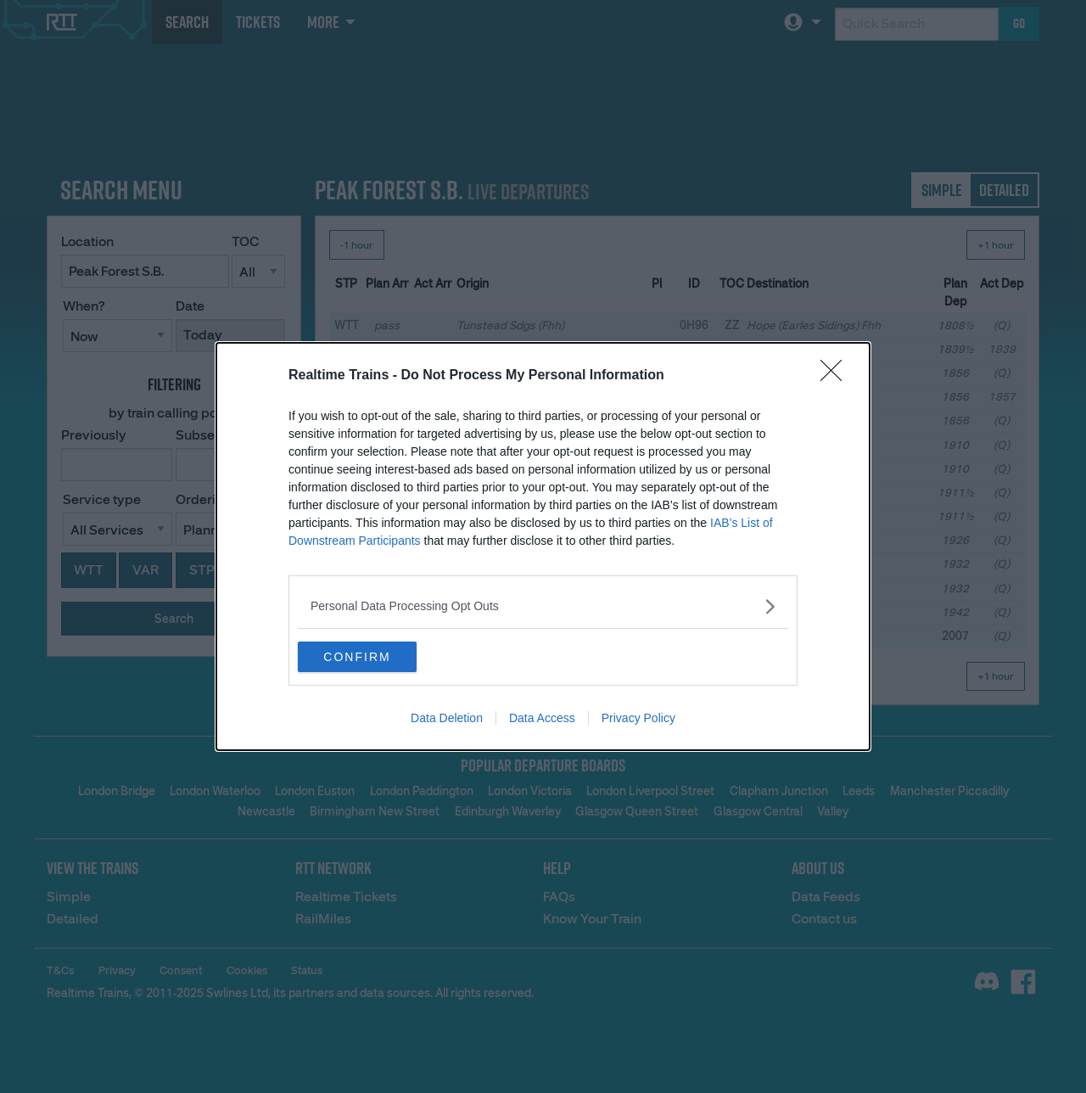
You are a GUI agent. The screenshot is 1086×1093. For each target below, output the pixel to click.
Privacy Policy (638, 719)
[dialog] (543, 546)
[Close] (836, 374)
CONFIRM (377, 657)
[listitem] (543, 605)
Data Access (542, 719)
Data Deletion (447, 719)
